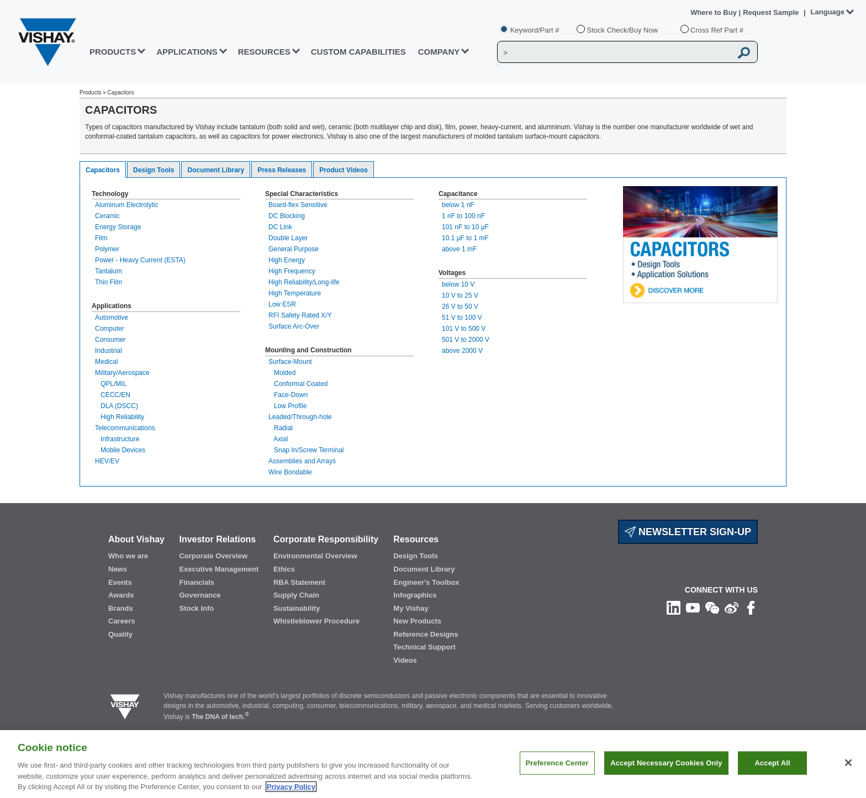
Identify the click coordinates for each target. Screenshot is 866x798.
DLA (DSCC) (116, 406)
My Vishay (410, 608)
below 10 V (458, 284)
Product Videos (343, 170)
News (117, 569)
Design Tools (153, 170)
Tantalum (108, 271)
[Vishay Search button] (744, 52)
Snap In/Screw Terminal (306, 450)
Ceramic (107, 216)
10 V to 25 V (460, 295)
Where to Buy (714, 12)
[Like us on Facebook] (751, 607)
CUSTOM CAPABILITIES (358, 51)
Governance (199, 595)
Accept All (772, 763)
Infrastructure (117, 439)
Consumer (110, 339)
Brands (120, 608)
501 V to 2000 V (465, 339)
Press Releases (281, 170)
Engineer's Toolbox (426, 582)
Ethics (284, 569)
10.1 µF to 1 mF (465, 238)
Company (439, 51)
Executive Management (218, 569)
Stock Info (196, 608)
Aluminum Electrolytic (127, 205)
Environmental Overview (315, 556)
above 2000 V (462, 351)
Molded (281, 373)
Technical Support (424, 647)
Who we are (128, 556)
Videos (404, 660)
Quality (120, 634)
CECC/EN (112, 395)
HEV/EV (107, 461)
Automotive (111, 317)
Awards (121, 595)
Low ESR (282, 304)
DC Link (280, 227)
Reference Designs (425, 634)
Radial (280, 428)
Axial (278, 439)
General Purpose (293, 249)
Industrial (108, 351)
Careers (121, 621)
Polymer (107, 249)
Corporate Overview (213, 556)
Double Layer (288, 238)
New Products (417, 621)
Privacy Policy (291, 787)
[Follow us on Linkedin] (673, 607)
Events (120, 582)
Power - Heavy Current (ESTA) (140, 260)
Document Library (215, 170)
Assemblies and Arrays (302, 461)
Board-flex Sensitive (298, 205)
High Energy (286, 260)
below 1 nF (458, 205)
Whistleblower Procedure (316, 621)
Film (101, 238)
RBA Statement (299, 582)
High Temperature (294, 293)
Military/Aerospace (122, 373)
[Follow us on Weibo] (731, 607)
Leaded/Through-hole (300, 417)
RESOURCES (264, 51)
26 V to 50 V (460, 306)
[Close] (848, 763)
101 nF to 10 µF (465, 227)
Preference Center (557, 763)
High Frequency (291, 271)
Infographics (414, 595)
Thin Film (108, 282)
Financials (196, 582)
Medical (106, 362)
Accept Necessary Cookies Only (666, 763)
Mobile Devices (120, 450)
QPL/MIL (110, 384)
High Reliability (119, 417)
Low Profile (287, 406)
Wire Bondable (290, 472)
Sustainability (296, 608)
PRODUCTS (112, 51)
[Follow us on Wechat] (712, 607)
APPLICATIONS (187, 51)
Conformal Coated (298, 384)
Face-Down (288, 395)
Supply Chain (296, 595)
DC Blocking (286, 216)
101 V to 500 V (463, 328)
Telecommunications (125, 428)
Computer (109, 328)
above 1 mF (459, 249)
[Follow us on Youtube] (693, 607)
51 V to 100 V (462, 317)
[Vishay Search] (614, 52)
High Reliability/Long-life (304, 282)
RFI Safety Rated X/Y (300, 315)
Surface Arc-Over (293, 326)
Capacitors (103, 170)
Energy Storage (118, 227)
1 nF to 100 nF (463, 216)
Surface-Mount (290, 362)
